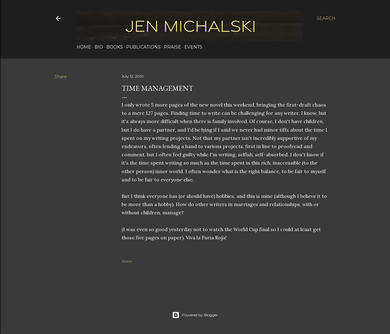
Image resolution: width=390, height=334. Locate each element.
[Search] (326, 18)
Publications (143, 47)
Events (193, 47)
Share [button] (61, 76)
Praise (172, 47)
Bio (98, 47)
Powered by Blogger (195, 315)
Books (114, 47)
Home (83, 47)
